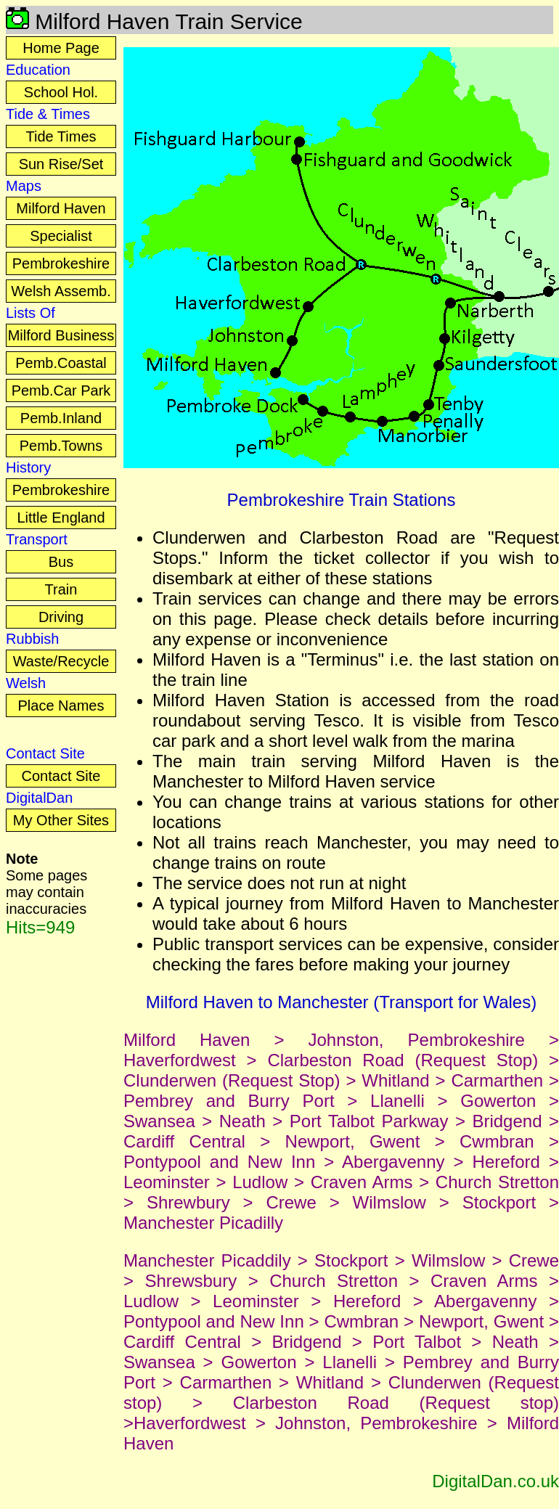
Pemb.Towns (61, 446)
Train (61, 589)
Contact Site (61, 776)
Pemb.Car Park (61, 390)
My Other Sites (61, 820)
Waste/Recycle (61, 661)
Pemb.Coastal (61, 363)
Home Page (61, 48)
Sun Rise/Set (61, 164)
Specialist (61, 236)
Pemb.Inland (61, 418)
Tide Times (60, 136)
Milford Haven (60, 208)
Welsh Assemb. (60, 291)
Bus (61, 562)
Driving (60, 617)
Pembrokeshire (61, 263)
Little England (61, 518)
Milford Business (61, 335)
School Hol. (61, 92)
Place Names (61, 705)
